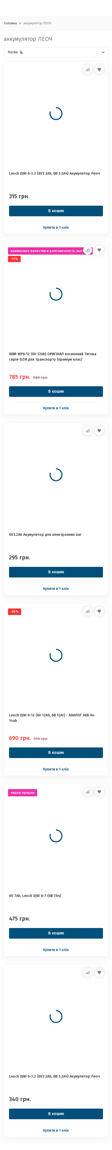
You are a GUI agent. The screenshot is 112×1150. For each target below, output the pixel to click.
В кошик (56, 210)
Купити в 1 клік (56, 227)
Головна (10, 23)
